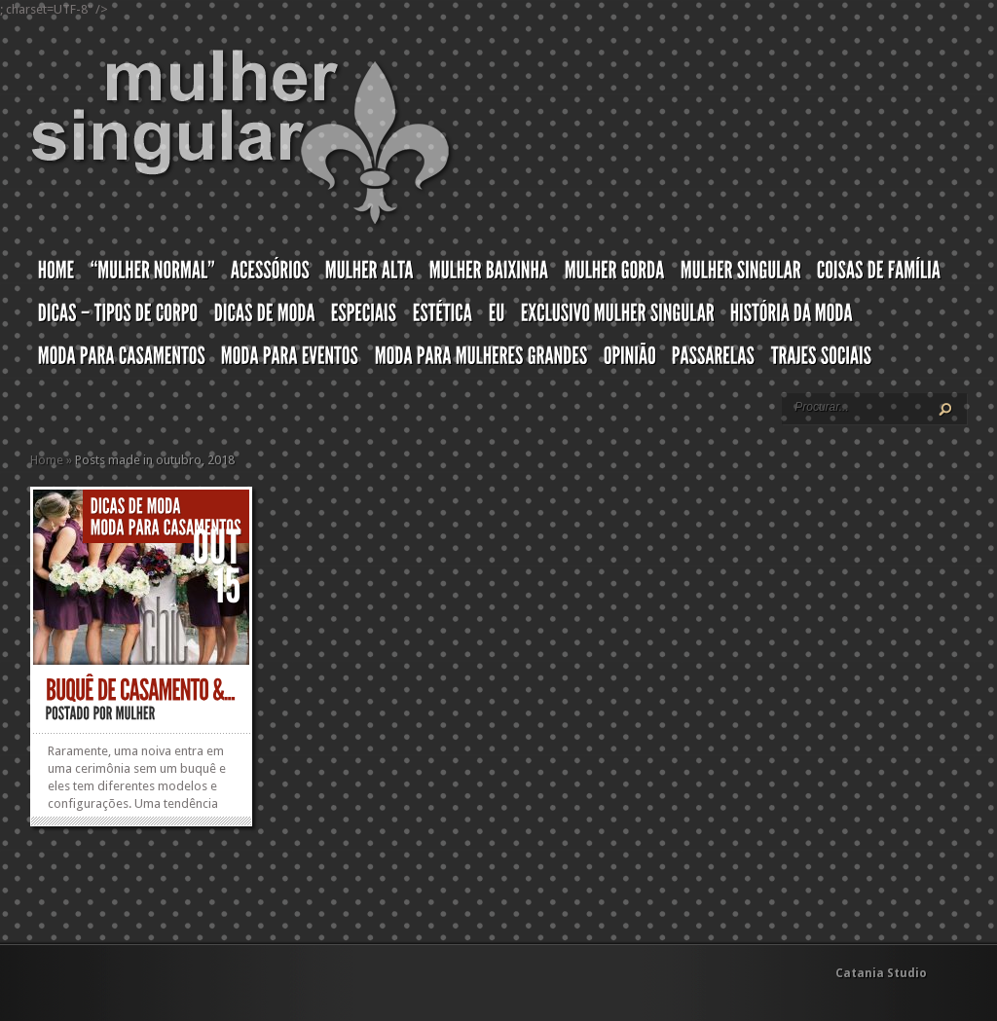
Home (46, 460)
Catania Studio (881, 973)
